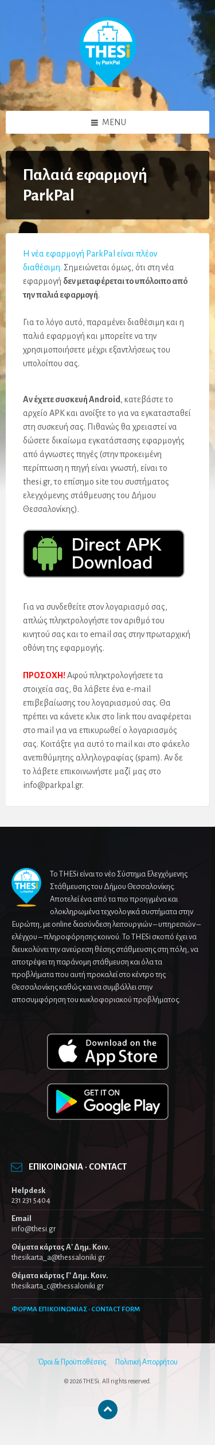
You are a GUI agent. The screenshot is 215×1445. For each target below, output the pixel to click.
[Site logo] (107, 88)
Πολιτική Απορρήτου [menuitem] (146, 1362)
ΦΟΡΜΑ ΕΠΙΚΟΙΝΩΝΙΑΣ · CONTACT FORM (75, 1309)
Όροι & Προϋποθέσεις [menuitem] (72, 1362)
